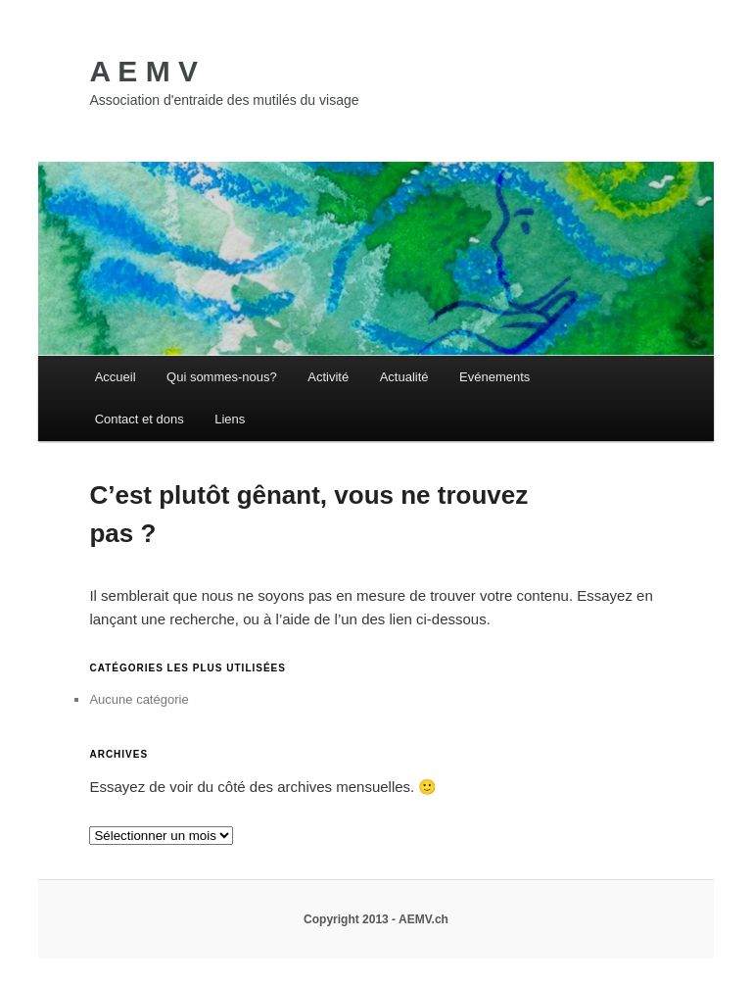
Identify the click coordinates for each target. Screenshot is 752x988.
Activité (328, 377)
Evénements (494, 377)
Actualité (404, 377)
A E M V (143, 71)
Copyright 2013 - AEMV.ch (376, 919)
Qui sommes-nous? (221, 377)
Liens (229, 419)
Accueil (115, 377)
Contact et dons (139, 419)
